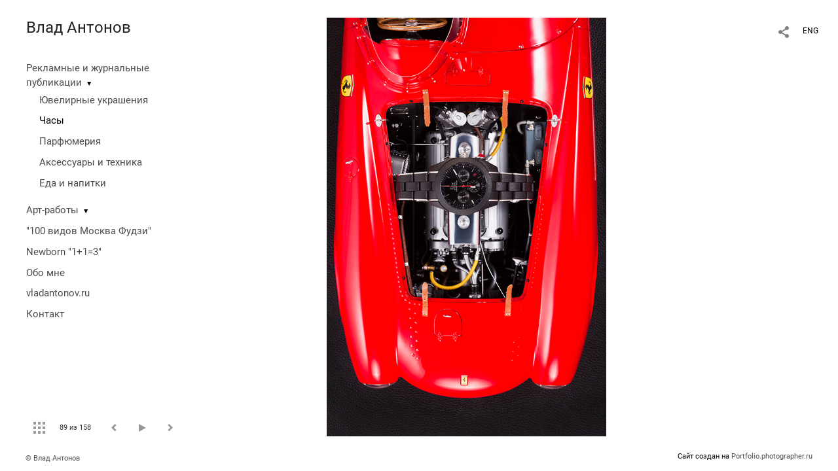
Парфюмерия (70, 141)
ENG (810, 30)
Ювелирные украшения (93, 100)
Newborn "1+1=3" (63, 252)
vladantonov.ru (58, 293)
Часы (51, 120)
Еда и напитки (72, 183)
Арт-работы (52, 210)
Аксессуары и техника (90, 162)
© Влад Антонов (53, 458)
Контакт (45, 314)
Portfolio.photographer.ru (771, 456)
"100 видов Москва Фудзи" (88, 231)
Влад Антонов (78, 27)
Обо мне (45, 273)
